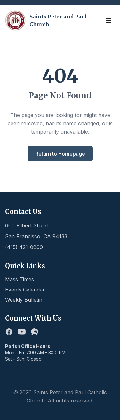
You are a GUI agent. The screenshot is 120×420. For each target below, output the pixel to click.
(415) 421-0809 (24, 247)
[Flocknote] (34, 331)
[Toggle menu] (108, 20)
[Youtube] (22, 331)
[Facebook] (9, 331)
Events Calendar (25, 289)
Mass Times (19, 279)
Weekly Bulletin (23, 300)
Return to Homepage (60, 154)
